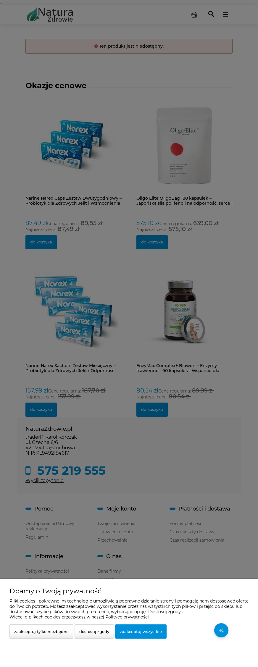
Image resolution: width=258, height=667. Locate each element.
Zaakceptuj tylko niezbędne (41, 631)
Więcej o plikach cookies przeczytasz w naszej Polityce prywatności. (79, 617)
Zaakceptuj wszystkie (141, 631)
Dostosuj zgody (94, 631)
